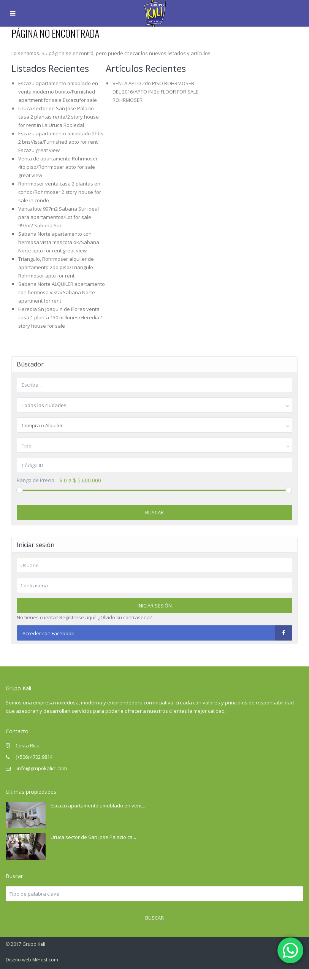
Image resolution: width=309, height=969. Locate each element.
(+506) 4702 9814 (34, 756)
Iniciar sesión (155, 605)
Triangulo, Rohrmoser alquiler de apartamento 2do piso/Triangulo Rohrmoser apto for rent (56, 267)
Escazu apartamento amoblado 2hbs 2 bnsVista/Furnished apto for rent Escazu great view (60, 142)
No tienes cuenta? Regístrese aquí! (57, 617)
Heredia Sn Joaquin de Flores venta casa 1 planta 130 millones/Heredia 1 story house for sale (60, 317)
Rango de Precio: (36, 480)
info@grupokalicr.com (41, 768)
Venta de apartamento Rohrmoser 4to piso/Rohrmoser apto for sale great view (58, 167)
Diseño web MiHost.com (32, 959)
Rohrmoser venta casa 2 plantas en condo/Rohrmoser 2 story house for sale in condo (59, 192)
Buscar (154, 512)
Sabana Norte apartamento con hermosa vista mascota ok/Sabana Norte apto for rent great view (58, 242)
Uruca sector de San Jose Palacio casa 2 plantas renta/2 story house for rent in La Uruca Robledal (58, 116)
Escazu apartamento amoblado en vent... (98, 805)
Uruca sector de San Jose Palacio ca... (93, 837)
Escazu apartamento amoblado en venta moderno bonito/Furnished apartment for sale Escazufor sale (58, 91)
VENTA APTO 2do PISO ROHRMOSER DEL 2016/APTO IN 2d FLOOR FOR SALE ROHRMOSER (155, 91)
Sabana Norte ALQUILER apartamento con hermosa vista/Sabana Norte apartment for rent (61, 292)
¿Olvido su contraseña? (125, 617)
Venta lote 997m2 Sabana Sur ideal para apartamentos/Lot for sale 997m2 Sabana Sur (58, 217)
